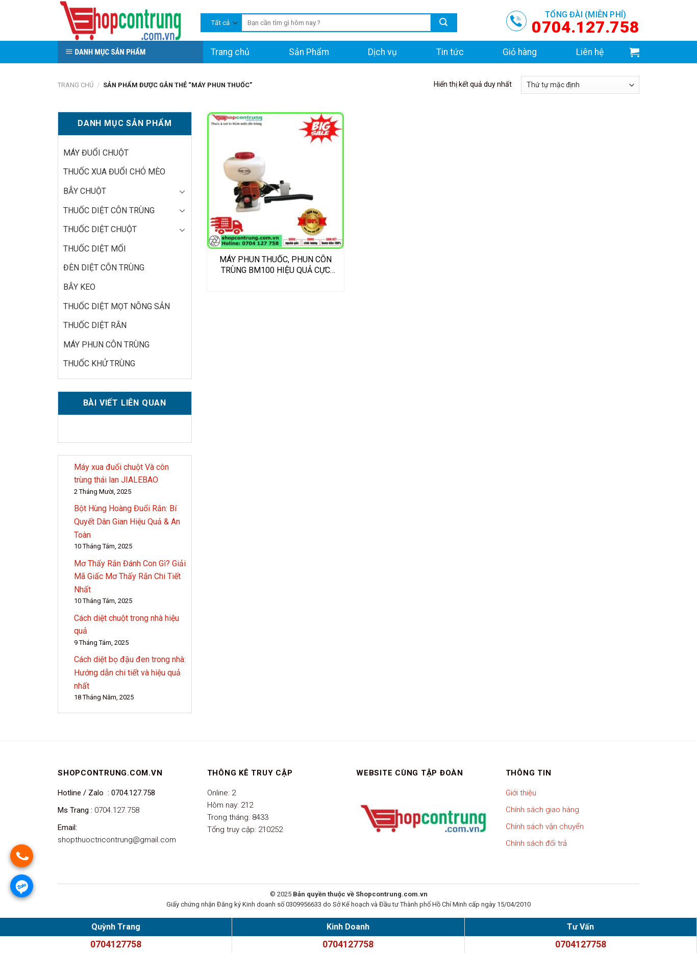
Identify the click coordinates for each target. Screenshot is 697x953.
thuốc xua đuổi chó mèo (114, 172)
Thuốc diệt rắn (95, 325)
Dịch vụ (382, 52)
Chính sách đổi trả (536, 843)
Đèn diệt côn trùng (103, 267)
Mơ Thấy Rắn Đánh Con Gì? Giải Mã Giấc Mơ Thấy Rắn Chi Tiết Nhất (130, 576)
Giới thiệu (521, 792)
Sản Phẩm (309, 52)
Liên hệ (590, 52)
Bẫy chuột (84, 191)
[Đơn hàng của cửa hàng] (580, 85)
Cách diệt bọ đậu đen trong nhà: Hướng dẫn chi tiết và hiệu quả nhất (130, 672)
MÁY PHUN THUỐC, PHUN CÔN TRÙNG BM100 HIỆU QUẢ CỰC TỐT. (275, 265)
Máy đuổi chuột (96, 153)
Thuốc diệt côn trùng (109, 210)
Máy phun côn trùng (106, 344)
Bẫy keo (79, 287)
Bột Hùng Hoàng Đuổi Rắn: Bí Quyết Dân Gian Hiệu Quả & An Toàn (127, 521)
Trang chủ (230, 52)
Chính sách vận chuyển (545, 826)
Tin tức (450, 52)
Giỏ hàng (520, 52)
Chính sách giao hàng (542, 809)
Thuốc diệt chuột (100, 229)
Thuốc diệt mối (94, 249)
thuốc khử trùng (99, 363)
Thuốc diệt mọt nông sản (116, 306)
